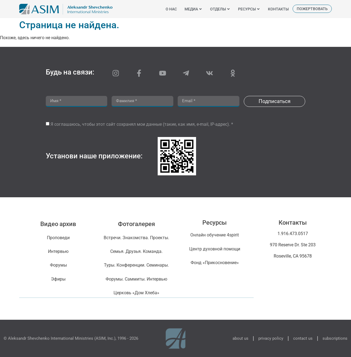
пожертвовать (312, 9)
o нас (171, 9)
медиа (193, 9)
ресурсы (249, 9)
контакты (278, 9)
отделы (220, 9)
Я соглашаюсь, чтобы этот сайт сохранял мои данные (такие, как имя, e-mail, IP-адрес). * (141, 124)
